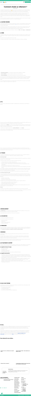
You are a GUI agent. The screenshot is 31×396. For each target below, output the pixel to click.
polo (15, 24)
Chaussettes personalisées (17, 392)
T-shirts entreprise (16, 378)
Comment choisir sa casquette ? (5, 363)
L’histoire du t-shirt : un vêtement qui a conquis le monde (7, 351)
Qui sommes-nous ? (23, 378)
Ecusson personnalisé (16, 390)
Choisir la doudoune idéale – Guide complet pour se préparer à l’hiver (23, 351)
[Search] (15, 4)
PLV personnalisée (16, 391)
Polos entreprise (16, 380)
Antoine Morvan (10, 369)
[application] (29, 394)
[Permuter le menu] (1, 2)
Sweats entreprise (16, 379)
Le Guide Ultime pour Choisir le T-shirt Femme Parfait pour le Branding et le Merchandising (23, 363)
